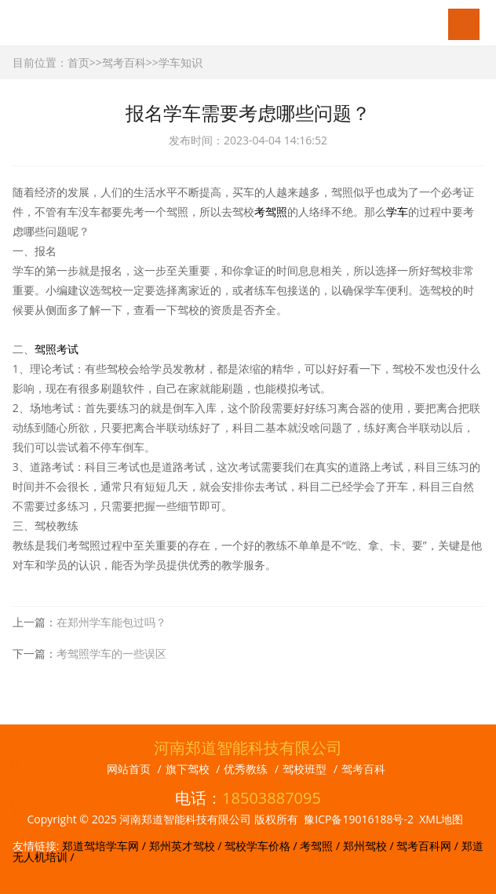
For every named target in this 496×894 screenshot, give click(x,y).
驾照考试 (56, 348)
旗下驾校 (188, 768)
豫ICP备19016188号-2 (359, 819)
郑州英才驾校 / (186, 845)
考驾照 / (321, 845)
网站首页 (129, 768)
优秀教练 (246, 768)
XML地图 (441, 819)
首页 (78, 62)
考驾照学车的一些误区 (111, 653)
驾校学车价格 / (262, 845)
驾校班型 (304, 768)
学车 (397, 211)
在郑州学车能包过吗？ (111, 622)
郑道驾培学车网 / (105, 845)
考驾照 (270, 211)
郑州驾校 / (369, 845)
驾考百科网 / (428, 845)
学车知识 (180, 62)
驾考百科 (124, 62)
